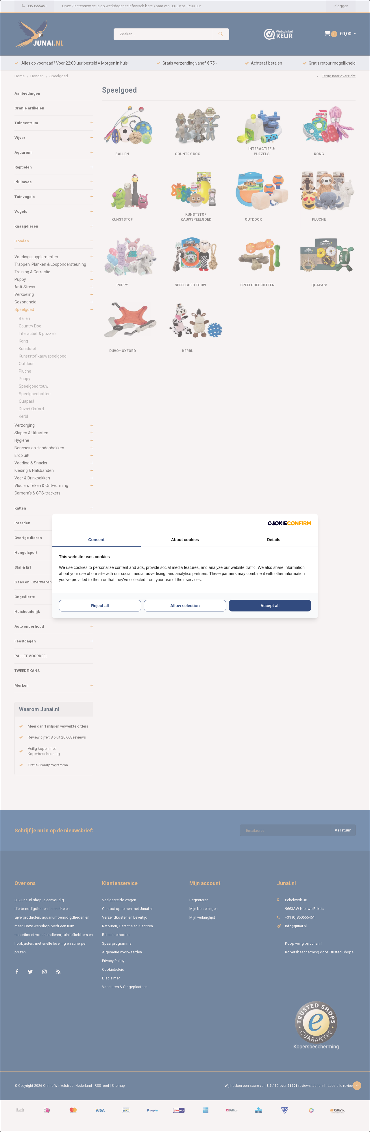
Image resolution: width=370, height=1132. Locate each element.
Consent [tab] (96, 539)
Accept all (270, 605)
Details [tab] (273, 539)
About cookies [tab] (185, 539)
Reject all (100, 605)
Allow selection (185, 605)
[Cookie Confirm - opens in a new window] (289, 523)
